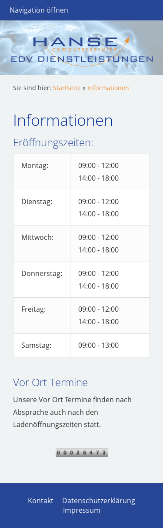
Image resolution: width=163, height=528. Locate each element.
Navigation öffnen (39, 10)
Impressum (81, 510)
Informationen (108, 88)
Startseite (67, 88)
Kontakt (40, 500)
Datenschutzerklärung (98, 500)
